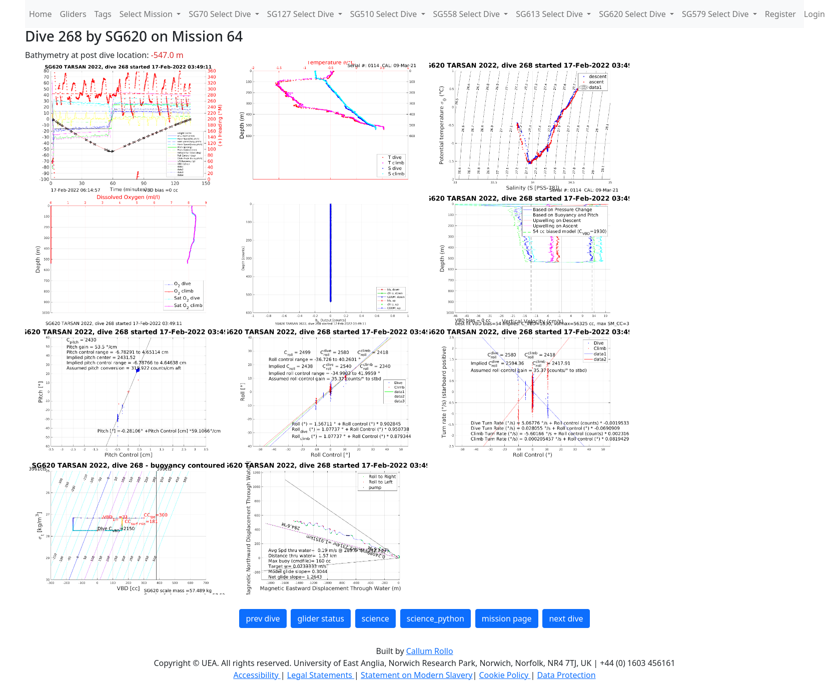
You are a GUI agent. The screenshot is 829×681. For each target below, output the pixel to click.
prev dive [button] (263, 618)
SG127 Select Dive (301, 14)
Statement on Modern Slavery (416, 675)
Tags (103, 14)
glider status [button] (320, 618)
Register (780, 14)
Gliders (73, 14)
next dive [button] (566, 618)
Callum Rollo (429, 651)
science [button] (375, 618)
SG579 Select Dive (716, 14)
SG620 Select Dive (633, 14)
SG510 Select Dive (384, 14)
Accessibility (256, 675)
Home (40, 14)
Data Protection (566, 675)
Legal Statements (320, 675)
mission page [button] (507, 618)
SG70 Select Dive (221, 14)
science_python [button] (435, 618)
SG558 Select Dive (467, 14)
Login (814, 14)
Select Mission (147, 14)
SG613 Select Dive (550, 14)
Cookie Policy (504, 675)
